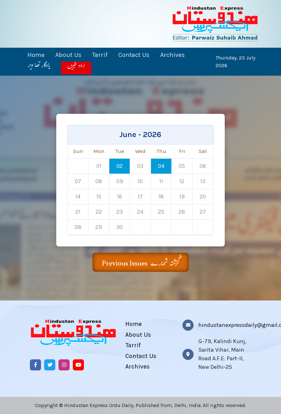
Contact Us (133, 55)
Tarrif (99, 55)
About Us (68, 55)
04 (161, 165)
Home (36, 55)
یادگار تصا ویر (38, 68)
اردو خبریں (76, 68)
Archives (172, 55)
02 (119, 165)
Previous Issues (140, 263)
